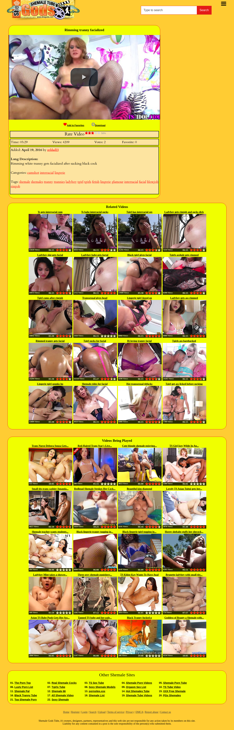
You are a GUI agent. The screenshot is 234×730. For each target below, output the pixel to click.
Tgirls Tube (58, 687)
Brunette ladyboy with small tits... (184, 574)
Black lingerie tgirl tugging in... (139, 531)
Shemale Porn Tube (175, 682)
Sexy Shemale (60, 699)
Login (84, 712)
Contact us (165, 712)
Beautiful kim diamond (139, 488)
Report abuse (151, 712)
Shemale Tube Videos (139, 695)
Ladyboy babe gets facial (94, 255)
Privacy (130, 712)
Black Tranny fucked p (139, 617)
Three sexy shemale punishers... (95, 574)
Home (66, 712)
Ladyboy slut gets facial (50, 255)
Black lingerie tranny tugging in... (94, 531)
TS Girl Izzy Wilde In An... (184, 445)
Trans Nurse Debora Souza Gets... (50, 445)
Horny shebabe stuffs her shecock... (184, 531)
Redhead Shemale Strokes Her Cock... (95, 488)
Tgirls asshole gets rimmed (184, 255)
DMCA (139, 712)
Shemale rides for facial (95, 384)
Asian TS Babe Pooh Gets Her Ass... (50, 617)
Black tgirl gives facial (139, 255)
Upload (102, 712)
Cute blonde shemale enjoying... (139, 445)
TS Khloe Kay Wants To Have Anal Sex (139, 575)
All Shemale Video (63, 695)
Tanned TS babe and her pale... (95, 617)
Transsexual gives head (94, 298)
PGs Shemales (172, 695)
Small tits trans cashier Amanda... (50, 488)
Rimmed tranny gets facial (50, 341)
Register (75, 712)
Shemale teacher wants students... (50, 531)
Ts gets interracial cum (50, 212)
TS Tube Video (172, 687)
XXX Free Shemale (174, 691)
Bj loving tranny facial (139, 341)
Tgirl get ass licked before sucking (183, 384)
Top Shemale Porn (25, 699)
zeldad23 (53, 150)
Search (204, 10)
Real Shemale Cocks (64, 682)
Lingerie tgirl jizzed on (139, 298)
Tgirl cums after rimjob (50, 298)
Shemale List (96, 695)
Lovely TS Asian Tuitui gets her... (184, 488)
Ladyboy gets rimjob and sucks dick (184, 212)
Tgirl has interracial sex (139, 212)
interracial (47, 172)
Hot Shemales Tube (137, 691)
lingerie (59, 172)
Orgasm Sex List (136, 687)
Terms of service (115, 712)
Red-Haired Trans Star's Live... (95, 445)
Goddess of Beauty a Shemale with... (184, 617)
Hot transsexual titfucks (139, 384)
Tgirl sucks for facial (94, 341)
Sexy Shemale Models (102, 687)
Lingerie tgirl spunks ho (50, 384)
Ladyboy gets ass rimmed (184, 298)
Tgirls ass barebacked (184, 341)
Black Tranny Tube (25, 695)
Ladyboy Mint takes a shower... (50, 574)
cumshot (33, 172)
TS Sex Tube (96, 682)
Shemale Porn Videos (139, 682)
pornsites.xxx (97, 691)
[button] (84, 77)
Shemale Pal (22, 691)
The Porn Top (22, 682)
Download (98, 125)
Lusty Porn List (23, 687)
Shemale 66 (59, 691)
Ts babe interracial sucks (94, 212)
